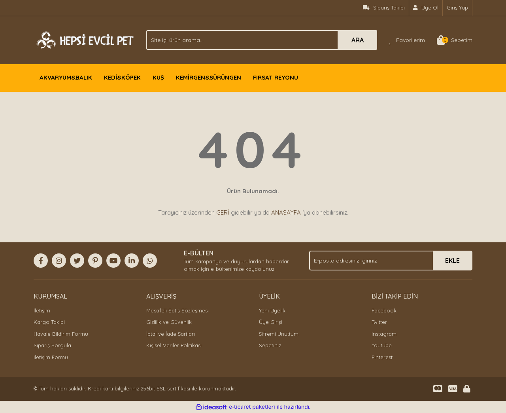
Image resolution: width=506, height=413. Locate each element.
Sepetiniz (270, 345)
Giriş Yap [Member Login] (457, 7)
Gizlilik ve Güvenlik (169, 322)
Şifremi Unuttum (278, 334)
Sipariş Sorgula (52, 345)
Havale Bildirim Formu (61, 334)
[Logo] (84, 39)
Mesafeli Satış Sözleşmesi (177, 310)
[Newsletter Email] (390, 260)
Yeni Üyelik (272, 310)
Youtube (382, 345)
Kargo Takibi (49, 322)
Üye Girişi (270, 322)
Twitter (379, 322)
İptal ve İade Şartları (170, 334)
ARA (357, 40)
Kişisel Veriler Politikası (174, 345)
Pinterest (382, 357)
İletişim (42, 310)
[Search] (261, 40)
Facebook (384, 310)
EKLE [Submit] (452, 261)
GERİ (222, 212)
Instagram (384, 334)
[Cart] (454, 40)
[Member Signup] (426, 8)
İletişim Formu (51, 357)
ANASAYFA (286, 212)
